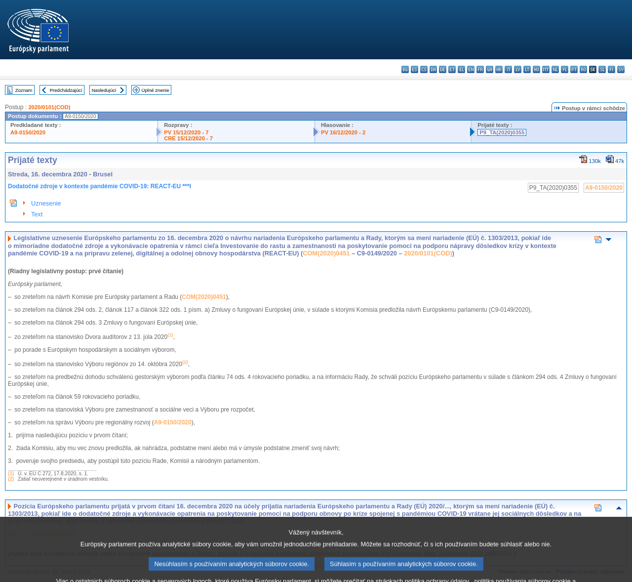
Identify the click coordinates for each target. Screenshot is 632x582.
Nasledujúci (104, 90)
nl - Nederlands (555, 69)
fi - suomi (611, 69)
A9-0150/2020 (27, 132)
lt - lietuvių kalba (527, 69)
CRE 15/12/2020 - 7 (188, 138)
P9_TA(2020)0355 (501, 132)
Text (36, 214)
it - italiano (508, 69)
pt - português (574, 69)
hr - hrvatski (499, 69)
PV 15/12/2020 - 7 (186, 132)
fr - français (480, 69)
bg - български (405, 69)
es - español (414, 69)
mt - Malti (546, 69)
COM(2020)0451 (326, 253)
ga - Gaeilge (489, 69)
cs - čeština (424, 69)
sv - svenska (621, 69)
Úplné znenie (155, 90)
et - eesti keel (452, 69)
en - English (470, 69)
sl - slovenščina (602, 69)
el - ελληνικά (461, 69)
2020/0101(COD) (49, 107)
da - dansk (433, 69)
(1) (11, 473)
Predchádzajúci (66, 90)
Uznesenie (46, 203)
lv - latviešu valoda (517, 69)
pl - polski (564, 69)
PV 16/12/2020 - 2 (343, 132)
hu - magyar (536, 69)
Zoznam (24, 90)
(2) (11, 479)
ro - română (583, 69)
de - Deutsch (442, 69)
